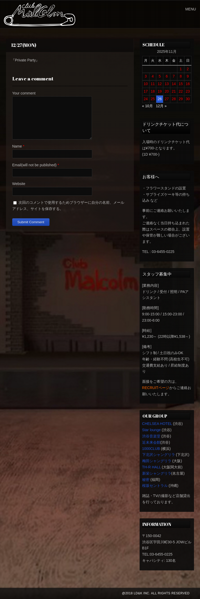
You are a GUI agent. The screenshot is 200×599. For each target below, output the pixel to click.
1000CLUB (151, 449)
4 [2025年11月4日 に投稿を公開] (153, 76)
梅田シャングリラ (156, 461)
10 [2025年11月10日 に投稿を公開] (146, 84)
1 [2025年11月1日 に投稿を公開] (181, 69)
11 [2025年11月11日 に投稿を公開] (153, 84)
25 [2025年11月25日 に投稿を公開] (153, 99)
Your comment (24, 93)
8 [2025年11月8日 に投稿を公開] (181, 76)
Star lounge (151, 430)
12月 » (161, 106)
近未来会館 (151, 442)
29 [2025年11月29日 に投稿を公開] (181, 99)
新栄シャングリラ (156, 473)
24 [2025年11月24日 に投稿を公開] (146, 99)
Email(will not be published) (34, 165)
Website (18, 184)
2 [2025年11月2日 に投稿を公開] (188, 69)
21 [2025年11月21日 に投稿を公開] (174, 91)
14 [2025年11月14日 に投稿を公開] (174, 84)
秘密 (145, 479)
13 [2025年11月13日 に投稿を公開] (167, 84)
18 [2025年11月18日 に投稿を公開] (153, 91)
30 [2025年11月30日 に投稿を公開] (188, 99)
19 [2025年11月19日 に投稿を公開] (160, 91)
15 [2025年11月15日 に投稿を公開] (181, 84)
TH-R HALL (151, 467)
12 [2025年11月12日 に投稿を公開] (160, 84)
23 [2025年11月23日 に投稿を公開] (188, 91)
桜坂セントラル (155, 485)
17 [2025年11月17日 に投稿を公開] (146, 91)
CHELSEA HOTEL (157, 424)
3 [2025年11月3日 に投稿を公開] (146, 76)
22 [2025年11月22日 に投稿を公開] (181, 91)
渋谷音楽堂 (151, 436)
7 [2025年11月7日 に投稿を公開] (174, 76)
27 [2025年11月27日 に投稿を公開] (167, 99)
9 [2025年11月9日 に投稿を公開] (188, 76)
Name (17, 146)
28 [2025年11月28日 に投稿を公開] (174, 99)
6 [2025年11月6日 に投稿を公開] (167, 76)
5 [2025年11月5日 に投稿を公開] (160, 76)
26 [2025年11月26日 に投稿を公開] (160, 99)
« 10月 (147, 106)
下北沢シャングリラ (158, 455)
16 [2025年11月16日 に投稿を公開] (188, 84)
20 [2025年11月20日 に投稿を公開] (167, 91)
